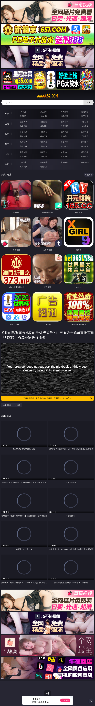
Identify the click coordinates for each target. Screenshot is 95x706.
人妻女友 (64, 152)
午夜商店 (43, 162)
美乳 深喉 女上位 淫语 (11, 405)
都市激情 (23, 152)
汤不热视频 (84, 162)
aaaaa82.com (47, 95)
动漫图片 (84, 142)
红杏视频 (23, 166)
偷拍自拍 (43, 132)
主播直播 (64, 126)
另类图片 (84, 146)
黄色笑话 (64, 156)
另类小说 (43, 156)
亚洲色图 (43, 142)
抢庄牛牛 (84, 116)
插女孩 (23, 162)
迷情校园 (23, 156)
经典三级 (43, 136)
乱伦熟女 (64, 136)
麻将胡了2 (23, 116)
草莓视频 (64, 162)
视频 (7, 123)
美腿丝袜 (23, 146)
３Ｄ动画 (84, 122)
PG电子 (24, 112)
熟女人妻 (23, 126)
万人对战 (64, 112)
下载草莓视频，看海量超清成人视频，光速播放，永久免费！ (58, 398)
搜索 (88, 102)
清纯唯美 (43, 146)
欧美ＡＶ (64, 122)
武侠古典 (84, 152)
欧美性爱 (84, 132)
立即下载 (65, 700)
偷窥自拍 (23, 142)
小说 (7, 154)
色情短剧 (43, 166)
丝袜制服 (43, 126)
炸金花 (44, 116)
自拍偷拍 (43, 122)
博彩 (7, 113)
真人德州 (43, 112)
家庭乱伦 (43, 152)
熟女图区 (64, 146)
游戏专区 (84, 112)
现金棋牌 (64, 116)
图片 (7, 143)
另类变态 (84, 136)
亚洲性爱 (23, 132)
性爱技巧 (84, 156)
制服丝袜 (23, 136)
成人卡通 (64, 132)
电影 (7, 133)
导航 (7, 164)
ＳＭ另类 (84, 126)
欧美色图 (64, 142)
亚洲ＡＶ (23, 122)
